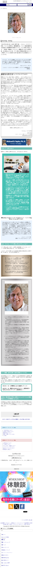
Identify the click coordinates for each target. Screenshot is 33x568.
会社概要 (3, 523)
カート (4, 534)
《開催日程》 (16, 468)
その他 (4, 435)
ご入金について (6, 444)
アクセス (7, 523)
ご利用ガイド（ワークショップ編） (9, 440)
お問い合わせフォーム (16, 457)
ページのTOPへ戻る (27, 520)
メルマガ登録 (5, 537)
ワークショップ (6, 542)
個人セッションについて (8, 448)
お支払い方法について (8, 431)
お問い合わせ (27, 524)
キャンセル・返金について (9, 445)
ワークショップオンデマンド (7, 552)
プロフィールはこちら (16, 37)
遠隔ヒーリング (6, 550)
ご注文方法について (7, 430)
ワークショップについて (8, 446)
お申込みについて (7, 443)
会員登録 (10, 528)
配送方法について (7, 432)
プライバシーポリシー (18, 524)
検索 (30, 4)
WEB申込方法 (5, 557)
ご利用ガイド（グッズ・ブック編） (9, 427)
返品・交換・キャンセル (8, 434)
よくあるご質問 (6, 562)
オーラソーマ (5, 547)
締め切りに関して (7, 449)
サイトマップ (20, 523)
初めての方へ (5, 555)
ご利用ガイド (13, 523)
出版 (3, 539)
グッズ (4, 544)
